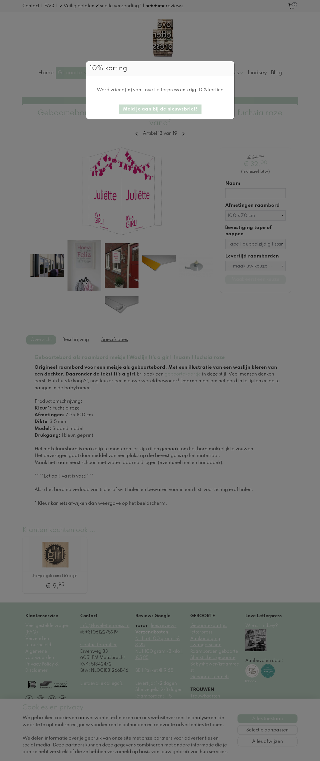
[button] (160, 109)
